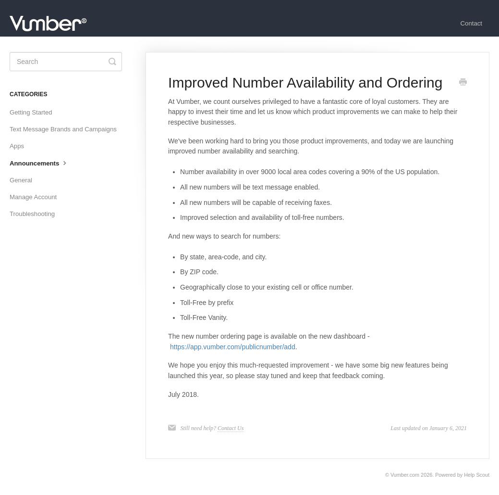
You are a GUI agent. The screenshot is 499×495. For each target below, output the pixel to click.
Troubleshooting (32, 213)
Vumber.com (404, 475)
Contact (471, 23)
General (21, 180)
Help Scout (476, 475)
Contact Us (230, 428)
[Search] (66, 61)
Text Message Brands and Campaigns (63, 129)
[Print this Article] (463, 83)
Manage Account (33, 197)
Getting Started (31, 112)
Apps (17, 146)
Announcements (39, 162)
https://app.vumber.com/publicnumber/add (232, 347)
